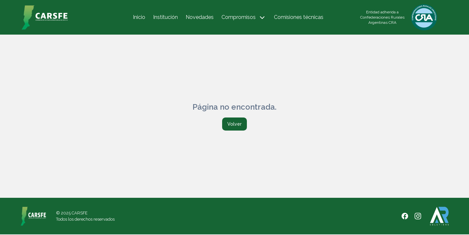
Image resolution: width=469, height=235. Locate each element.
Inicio (139, 17)
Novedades (200, 17)
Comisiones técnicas (298, 17)
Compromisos (243, 18)
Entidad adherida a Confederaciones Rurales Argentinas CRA (382, 17)
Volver (234, 124)
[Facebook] (405, 216)
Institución (165, 17)
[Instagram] (418, 216)
